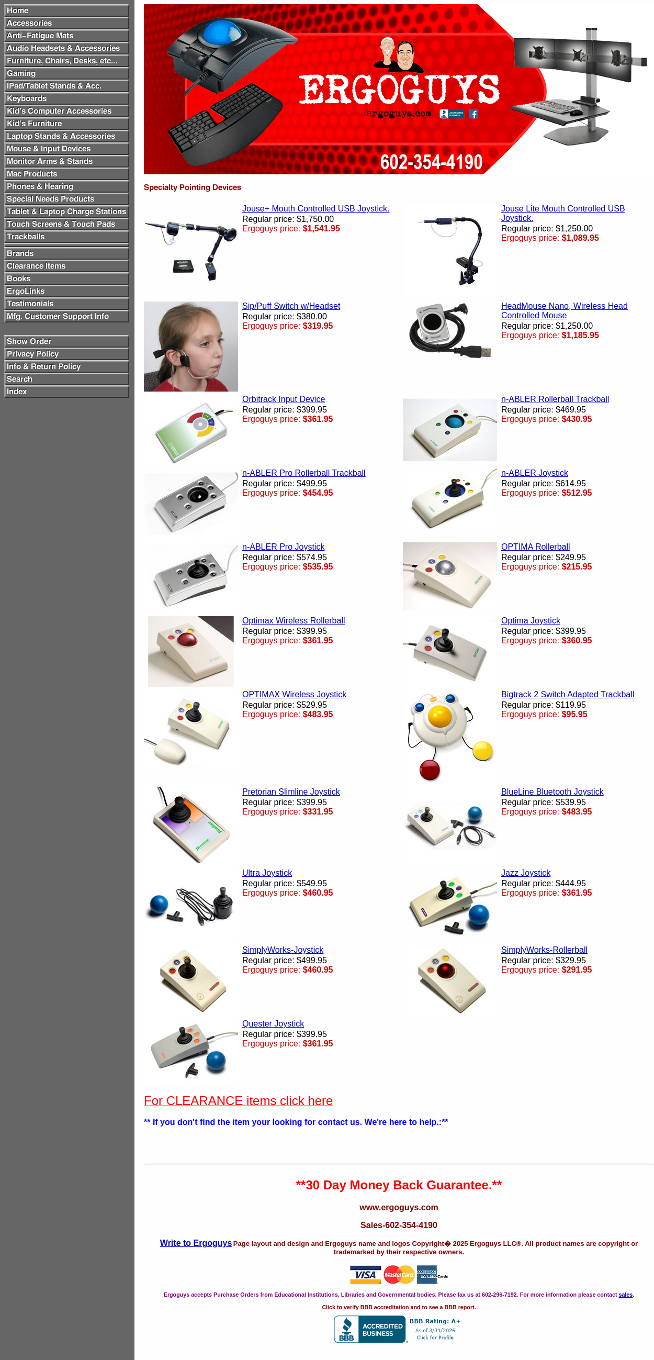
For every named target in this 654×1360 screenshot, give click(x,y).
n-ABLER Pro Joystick (283, 546)
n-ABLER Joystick (534, 473)
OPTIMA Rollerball (535, 546)
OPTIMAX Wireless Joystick (294, 694)
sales (625, 1294)
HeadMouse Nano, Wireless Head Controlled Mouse (564, 311)
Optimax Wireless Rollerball (293, 620)
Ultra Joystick (267, 872)
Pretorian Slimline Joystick (291, 791)
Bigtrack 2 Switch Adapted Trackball (567, 694)
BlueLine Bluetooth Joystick (552, 791)
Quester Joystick (273, 1023)
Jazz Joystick (525, 872)
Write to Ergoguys (196, 1243)
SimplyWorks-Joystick (282, 949)
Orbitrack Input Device (283, 399)
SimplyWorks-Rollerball (544, 949)
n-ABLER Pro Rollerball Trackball (304, 473)
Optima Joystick (530, 620)
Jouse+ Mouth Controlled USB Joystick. (315, 208)
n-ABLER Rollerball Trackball (555, 399)
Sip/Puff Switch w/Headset (291, 306)
